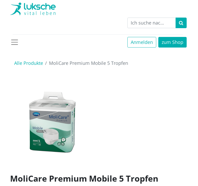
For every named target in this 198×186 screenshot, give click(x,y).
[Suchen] (181, 23)
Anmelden (142, 42)
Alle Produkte (28, 63)
